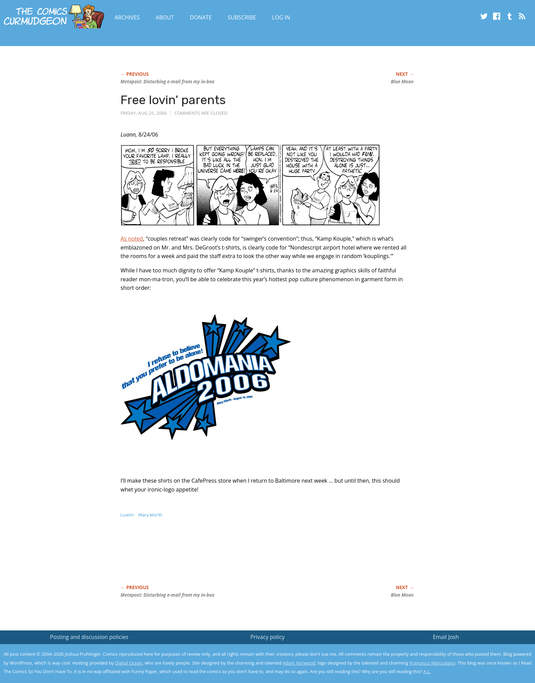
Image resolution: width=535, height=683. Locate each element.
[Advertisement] (244, 558)
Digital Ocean (128, 663)
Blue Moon (402, 82)
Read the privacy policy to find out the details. (474, 640)
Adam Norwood (299, 663)
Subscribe (242, 17)
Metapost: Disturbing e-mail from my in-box (167, 82)
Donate (201, 17)
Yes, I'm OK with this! (477, 657)
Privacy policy (267, 637)
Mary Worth (150, 514)
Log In (281, 17)
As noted (131, 238)
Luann (127, 514)
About (165, 17)
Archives (127, 17)
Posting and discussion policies (89, 637)
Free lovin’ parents (173, 100)
